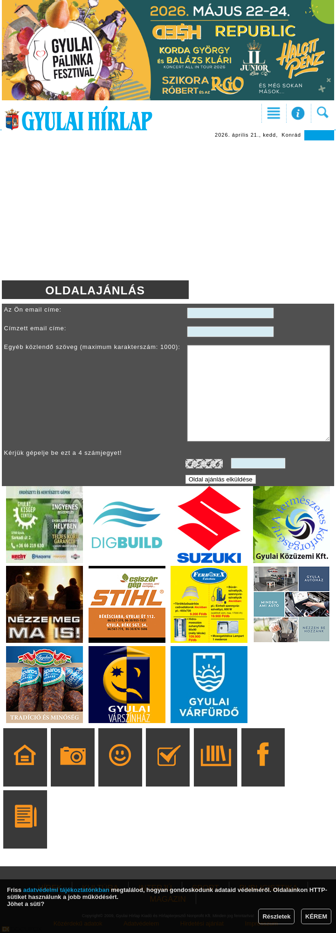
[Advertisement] (168, 210)
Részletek (276, 916)
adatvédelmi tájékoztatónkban (66, 889)
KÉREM (316, 916)
